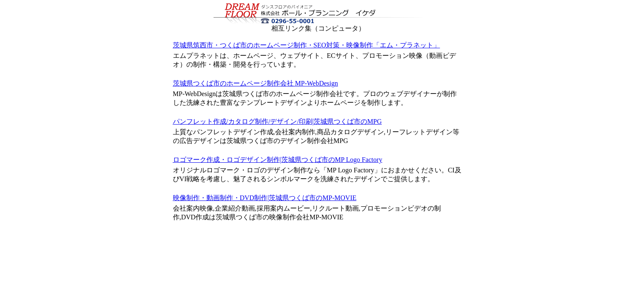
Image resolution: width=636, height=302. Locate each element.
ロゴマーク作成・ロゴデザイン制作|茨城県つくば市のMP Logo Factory (277, 159)
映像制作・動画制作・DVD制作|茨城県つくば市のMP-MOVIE (265, 197)
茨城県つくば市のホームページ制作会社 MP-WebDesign (255, 83)
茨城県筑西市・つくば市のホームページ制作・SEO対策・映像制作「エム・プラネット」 (306, 45)
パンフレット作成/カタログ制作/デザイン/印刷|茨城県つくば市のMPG (277, 121)
